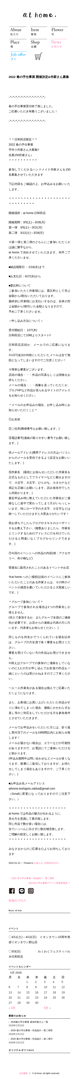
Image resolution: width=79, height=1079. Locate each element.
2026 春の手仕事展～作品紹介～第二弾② (32, 1030)
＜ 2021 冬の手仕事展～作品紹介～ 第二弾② (31, 878)
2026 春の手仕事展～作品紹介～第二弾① (32, 1039)
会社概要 (23, 1073)
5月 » (47, 1008)
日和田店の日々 (52, 863)
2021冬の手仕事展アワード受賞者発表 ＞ (49, 883)
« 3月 (12, 1008)
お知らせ (38, 863)
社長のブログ (17, 900)
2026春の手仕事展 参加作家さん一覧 (29, 1022)
